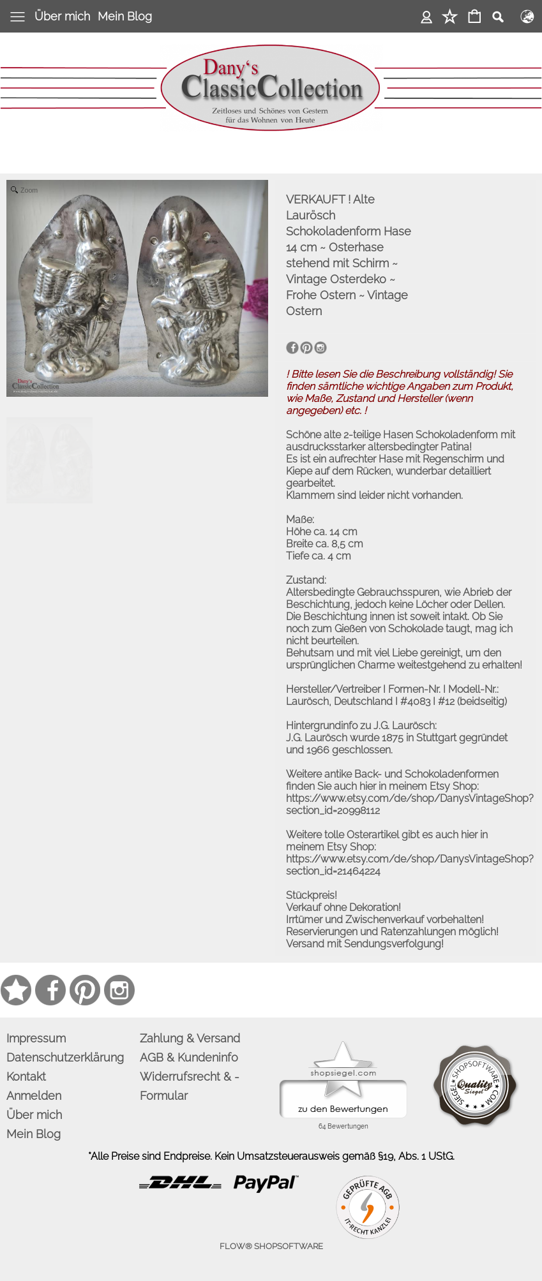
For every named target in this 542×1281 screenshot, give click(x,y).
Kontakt (26, 1076)
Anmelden (427, 16)
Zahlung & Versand (190, 1038)
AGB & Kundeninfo (189, 1057)
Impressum (36, 1038)
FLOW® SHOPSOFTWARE (271, 1246)
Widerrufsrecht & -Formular (189, 1086)
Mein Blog (125, 16)
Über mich (62, 16)
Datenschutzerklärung (65, 1057)
